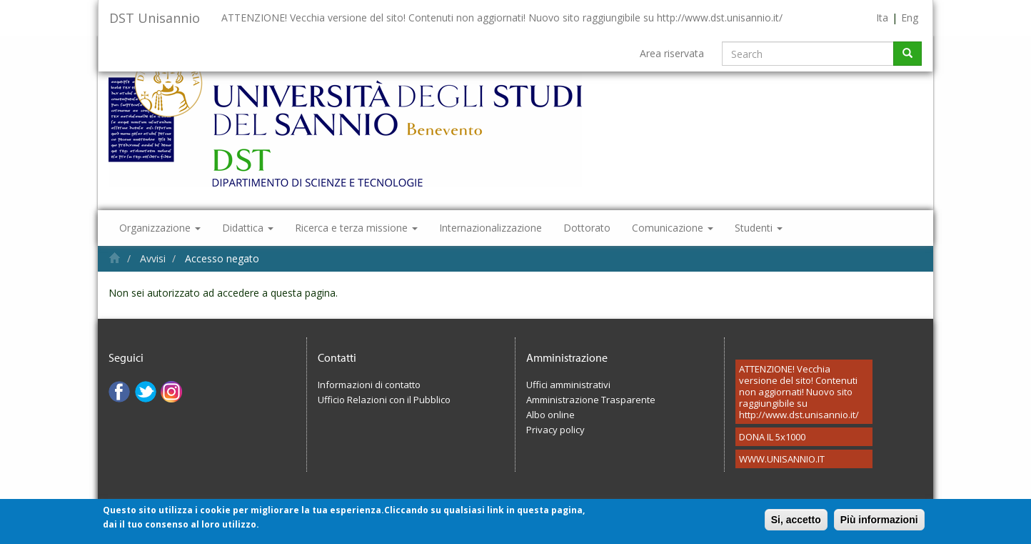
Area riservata (672, 53)
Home (115, 258)
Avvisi (153, 258)
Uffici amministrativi (568, 384)
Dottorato (586, 227)
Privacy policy (555, 429)
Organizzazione (160, 227)
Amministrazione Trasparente (590, 399)
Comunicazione (672, 227)
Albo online (550, 414)
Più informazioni (879, 524)
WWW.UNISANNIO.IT (782, 459)
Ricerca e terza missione (356, 227)
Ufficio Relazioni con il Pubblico (384, 399)
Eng (909, 17)
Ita (882, 17)
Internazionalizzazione (490, 227)
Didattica (247, 227)
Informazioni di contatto (369, 384)
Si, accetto (796, 524)
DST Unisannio (154, 17)
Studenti (759, 227)
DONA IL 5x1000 (772, 436)
